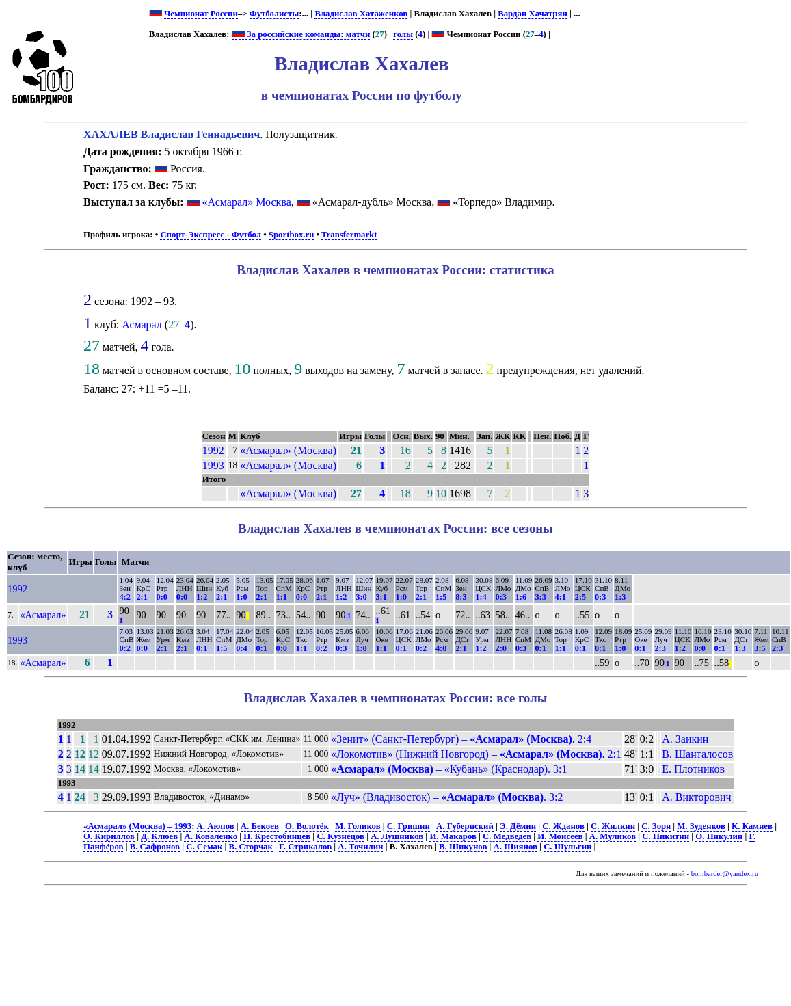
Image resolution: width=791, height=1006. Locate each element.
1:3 (620, 597)
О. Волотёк (307, 826)
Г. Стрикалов (305, 846)
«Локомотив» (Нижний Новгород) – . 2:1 (476, 754)
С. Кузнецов (340, 836)
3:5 (759, 648)
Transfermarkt (349, 234)
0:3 (500, 597)
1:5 (440, 597)
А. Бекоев (260, 826)
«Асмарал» (43, 614)
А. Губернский (465, 826)
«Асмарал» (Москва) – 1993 (137, 826)
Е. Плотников (693, 769)
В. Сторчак (251, 846)
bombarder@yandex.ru (724, 873)
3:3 (540, 597)
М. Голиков (357, 826)
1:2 (201, 597)
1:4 (480, 597)
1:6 (520, 597)
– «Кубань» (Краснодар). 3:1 (449, 769)
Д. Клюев (159, 836)
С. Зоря (656, 826)
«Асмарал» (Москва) (288, 450)
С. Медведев (507, 836)
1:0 (241, 597)
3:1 (380, 597)
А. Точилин (360, 846)
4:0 (440, 648)
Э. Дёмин (518, 826)
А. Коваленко (210, 836)
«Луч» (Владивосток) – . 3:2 (447, 797)
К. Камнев (752, 826)
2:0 (500, 648)
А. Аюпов (215, 826)
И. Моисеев (559, 836)
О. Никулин (718, 836)
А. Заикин (685, 739)
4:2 (124, 597)
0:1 (201, 648)
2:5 (580, 597)
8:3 (460, 597)
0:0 (162, 597)
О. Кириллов (109, 836)
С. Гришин (408, 826)
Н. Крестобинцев (276, 836)
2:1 (141, 597)
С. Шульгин (567, 846)
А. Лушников (397, 836)
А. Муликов (612, 836)
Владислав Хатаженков (360, 13)
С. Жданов (563, 826)
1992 (213, 450)
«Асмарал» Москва (246, 202)
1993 (213, 465)
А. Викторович (696, 797)
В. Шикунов (463, 846)
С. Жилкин (613, 826)
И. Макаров (453, 836)
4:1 (560, 597)
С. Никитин (665, 836)
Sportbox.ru (291, 234)
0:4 (241, 648)
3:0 (361, 597)
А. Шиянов (515, 846)
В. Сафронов (155, 846)
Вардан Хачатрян (532, 13)
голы (403, 34)
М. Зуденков (701, 826)
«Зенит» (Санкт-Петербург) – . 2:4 (461, 739)
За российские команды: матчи (301, 34)
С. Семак (204, 846)
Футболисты (274, 13)
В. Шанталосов (697, 754)
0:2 (124, 648)
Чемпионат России (201, 13)
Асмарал (142, 324)
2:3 (659, 648)
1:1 (281, 597)
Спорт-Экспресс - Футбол (210, 234)
